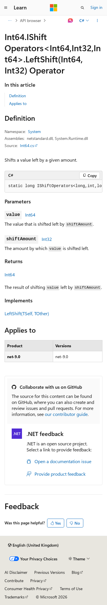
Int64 (30, 215)
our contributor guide (66, 414)
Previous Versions (49, 572)
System (34, 131)
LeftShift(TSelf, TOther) (27, 313)
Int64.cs (27, 145)
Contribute (14, 580)
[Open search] (82, 8)
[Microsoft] (53, 7)
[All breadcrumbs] (10, 20)
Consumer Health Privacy (27, 588)
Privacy (36, 580)
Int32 (47, 239)
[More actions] (97, 20)
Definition (17, 95)
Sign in (96, 7)
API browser (30, 20)
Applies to (18, 103)
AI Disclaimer (16, 572)
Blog (75, 572)
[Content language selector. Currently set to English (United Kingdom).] (33, 545)
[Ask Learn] (70, 20)
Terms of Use (71, 588)
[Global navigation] (5, 8)
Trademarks (15, 597)
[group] (53, 186)
